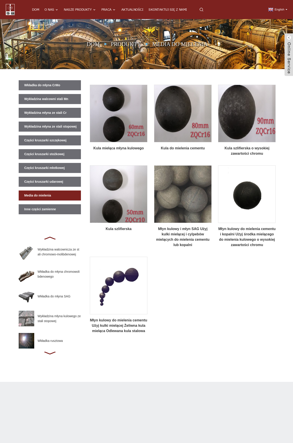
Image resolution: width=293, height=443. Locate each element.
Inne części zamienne (40, 209)
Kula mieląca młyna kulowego (118, 148)
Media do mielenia (180, 44)
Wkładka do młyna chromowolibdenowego (59, 274)
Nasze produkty (80, 10)
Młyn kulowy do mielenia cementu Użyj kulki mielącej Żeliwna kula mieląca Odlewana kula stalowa (118, 325)
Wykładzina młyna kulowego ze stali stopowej (59, 318)
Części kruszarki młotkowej (44, 168)
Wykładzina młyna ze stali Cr (45, 112)
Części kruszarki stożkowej (44, 154)
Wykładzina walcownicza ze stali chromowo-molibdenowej (58, 252)
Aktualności (132, 9)
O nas (51, 10)
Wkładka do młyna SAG (54, 296)
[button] (50, 237)
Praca (108, 10)
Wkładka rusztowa (50, 341)
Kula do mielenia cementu (183, 148)
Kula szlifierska (119, 229)
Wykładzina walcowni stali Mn (46, 99)
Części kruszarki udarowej (43, 181)
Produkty (126, 44)
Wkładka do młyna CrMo (42, 85)
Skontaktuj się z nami (168, 9)
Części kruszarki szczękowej (45, 140)
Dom (35, 9)
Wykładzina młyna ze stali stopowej (50, 126)
